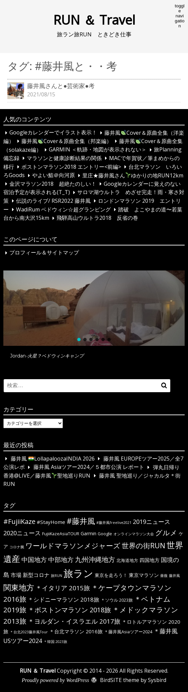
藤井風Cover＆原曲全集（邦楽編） (66, 141)
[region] (94, 318)
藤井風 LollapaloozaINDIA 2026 (53, 458)
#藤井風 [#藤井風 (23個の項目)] (81, 521)
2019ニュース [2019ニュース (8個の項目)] (151, 522)
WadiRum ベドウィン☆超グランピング (63, 209)
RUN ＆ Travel (94, 19)
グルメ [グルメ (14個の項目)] (166, 532)
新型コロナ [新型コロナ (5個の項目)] (36, 575)
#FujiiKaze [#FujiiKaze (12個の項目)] (19, 521)
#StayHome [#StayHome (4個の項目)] (51, 522)
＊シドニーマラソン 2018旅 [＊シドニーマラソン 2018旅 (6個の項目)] (63, 599)
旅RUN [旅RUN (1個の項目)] (56, 575)
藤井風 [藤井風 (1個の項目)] (174, 575)
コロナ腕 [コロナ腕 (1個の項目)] (16, 547)
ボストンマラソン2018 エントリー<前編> (71, 166)
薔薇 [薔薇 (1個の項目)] (164, 575)
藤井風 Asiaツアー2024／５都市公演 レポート (88, 467)
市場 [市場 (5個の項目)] (16, 575)
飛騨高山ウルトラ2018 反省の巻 (97, 218)
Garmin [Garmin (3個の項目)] (88, 533)
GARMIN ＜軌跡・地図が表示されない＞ (98, 149)
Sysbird (157, 680)
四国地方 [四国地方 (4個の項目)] (149, 560)
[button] (94, 308)
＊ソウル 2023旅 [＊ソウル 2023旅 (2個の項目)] (117, 600)
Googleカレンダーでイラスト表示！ (53, 132)
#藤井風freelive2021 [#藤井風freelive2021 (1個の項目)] (113, 522)
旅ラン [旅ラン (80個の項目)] (78, 573)
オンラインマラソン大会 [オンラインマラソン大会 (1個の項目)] (133, 534)
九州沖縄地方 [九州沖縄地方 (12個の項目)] (95, 559)
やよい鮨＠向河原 (53, 175)
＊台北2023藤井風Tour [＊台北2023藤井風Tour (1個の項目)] (29, 632)
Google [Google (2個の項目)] (105, 534)
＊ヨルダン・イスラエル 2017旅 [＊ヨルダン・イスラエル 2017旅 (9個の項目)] (74, 621)
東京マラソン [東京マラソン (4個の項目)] (144, 575)
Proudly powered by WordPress (55, 680)
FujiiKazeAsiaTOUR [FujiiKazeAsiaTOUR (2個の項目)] (60, 534)
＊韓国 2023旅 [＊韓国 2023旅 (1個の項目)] (55, 641)
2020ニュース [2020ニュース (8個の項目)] (22, 533)
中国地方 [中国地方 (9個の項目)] (34, 559)
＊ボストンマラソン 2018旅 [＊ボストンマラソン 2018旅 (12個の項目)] (69, 609)
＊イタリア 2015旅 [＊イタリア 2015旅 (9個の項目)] (62, 588)
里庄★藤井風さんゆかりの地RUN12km (132, 175)
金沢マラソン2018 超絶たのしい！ (52, 183)
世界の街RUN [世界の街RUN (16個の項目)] (143, 545)
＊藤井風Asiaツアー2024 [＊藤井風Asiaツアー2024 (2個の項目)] (128, 632)
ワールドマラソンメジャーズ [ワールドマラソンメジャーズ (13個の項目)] (72, 545)
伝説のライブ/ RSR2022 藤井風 (53, 200)
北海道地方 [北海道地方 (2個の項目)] (127, 560)
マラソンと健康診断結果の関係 (64, 158)
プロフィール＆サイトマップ (44, 252)
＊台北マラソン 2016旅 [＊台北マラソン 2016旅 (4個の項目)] (76, 631)
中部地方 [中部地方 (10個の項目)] (61, 559)
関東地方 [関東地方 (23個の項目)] (18, 587)
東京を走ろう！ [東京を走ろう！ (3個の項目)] (111, 575)
